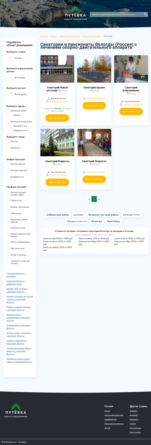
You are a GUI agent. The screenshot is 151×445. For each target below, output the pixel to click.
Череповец (13, 148)
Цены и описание (57, 118)
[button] (19, 58)
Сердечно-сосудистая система (17, 262)
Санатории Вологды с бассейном (15, 275)
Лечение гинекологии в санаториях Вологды (16, 342)
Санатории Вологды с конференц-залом (15, 282)
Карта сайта (135, 432)
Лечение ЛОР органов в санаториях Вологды (16, 290)
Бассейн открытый (16, 170)
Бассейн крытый (15, 164)
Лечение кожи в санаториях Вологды (18, 326)
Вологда (12, 141)
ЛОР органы (14, 214)
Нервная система (15, 228)
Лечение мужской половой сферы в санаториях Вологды (19, 360)
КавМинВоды (111, 419)
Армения (134, 415)
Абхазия (133, 411)
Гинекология (14, 201)
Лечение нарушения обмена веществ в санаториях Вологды (18, 351)
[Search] (119, 14)
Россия (54, 36)
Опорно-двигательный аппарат (18, 235)
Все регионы (135, 428)
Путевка (22, 442)
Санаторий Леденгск (94, 161)
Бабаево (14, 115)
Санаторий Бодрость (57, 161)
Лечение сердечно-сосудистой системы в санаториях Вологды (19, 299)
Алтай (107, 428)
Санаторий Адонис (94, 87)
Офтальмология (15, 249)
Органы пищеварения (18, 242)
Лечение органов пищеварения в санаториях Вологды (18, 318)
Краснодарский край (114, 415)
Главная (44, 36)
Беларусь (134, 419)
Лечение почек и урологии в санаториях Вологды (18, 334)
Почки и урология (16, 255)
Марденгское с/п (18, 131)
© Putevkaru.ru (8, 442)
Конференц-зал (15, 177)
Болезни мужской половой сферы (16, 193)
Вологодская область (91, 36)
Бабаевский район (16, 111)
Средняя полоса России (69, 36)
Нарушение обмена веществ (17, 220)
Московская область (114, 424)
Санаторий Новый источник (57, 89)
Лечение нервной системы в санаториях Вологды (18, 308)
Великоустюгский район (19, 122)
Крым (107, 411)
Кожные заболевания (17, 207)
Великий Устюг (18, 126)
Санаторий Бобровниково (131, 89)
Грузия (133, 424)
